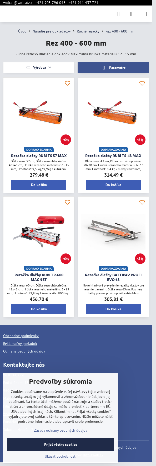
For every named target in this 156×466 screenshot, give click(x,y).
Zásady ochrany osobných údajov (60, 430)
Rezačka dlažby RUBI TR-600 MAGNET (38, 277)
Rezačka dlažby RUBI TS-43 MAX (113, 155)
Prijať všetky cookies (60, 444)
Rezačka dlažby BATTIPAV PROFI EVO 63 (113, 277)
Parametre (113, 68)
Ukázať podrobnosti (61, 456)
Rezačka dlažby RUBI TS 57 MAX (39, 155)
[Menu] (145, 14)
